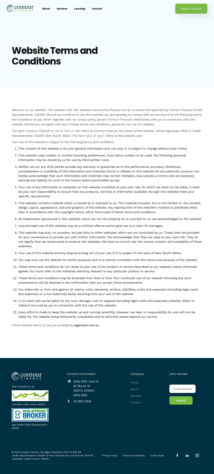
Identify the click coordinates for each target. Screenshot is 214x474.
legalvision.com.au (86, 325)
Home (134, 382)
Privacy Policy (109, 455)
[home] (20, 9)
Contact (97, 8)
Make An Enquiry (191, 8)
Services (62, 8)
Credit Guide (157, 455)
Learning (79, 8)
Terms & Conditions (134, 455)
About (46, 8)
